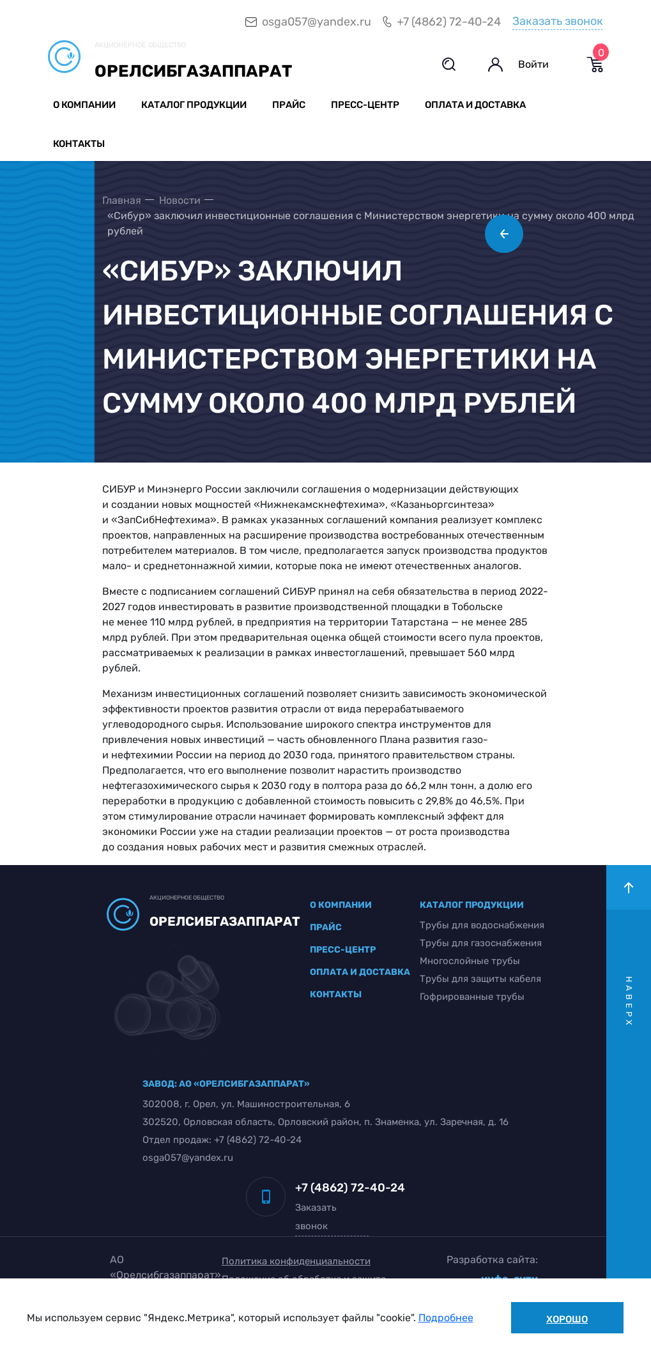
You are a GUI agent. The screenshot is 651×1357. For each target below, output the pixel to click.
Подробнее (445, 1318)
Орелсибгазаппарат (193, 71)
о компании (341, 905)
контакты (336, 994)
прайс (326, 927)
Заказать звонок (557, 21)
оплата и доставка (360, 972)
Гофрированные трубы (472, 996)
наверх (629, 1002)
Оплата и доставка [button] (475, 105)
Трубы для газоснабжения (481, 943)
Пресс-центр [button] (365, 105)
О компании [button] (84, 105)
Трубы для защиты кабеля (480, 979)
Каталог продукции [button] (194, 105)
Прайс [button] (288, 105)
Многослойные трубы (470, 961)
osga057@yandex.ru (316, 22)
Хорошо (567, 1319)
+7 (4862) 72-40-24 (449, 22)
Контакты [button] (79, 144)
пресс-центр (343, 949)
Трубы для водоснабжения (482, 925)
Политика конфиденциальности (296, 1261)
